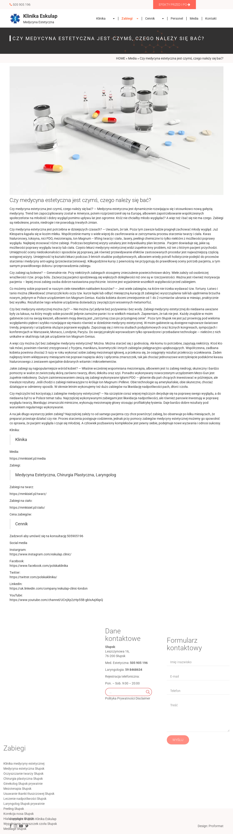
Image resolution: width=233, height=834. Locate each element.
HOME (120, 58)
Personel (177, 18)
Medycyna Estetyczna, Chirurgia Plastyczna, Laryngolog (65, 475)
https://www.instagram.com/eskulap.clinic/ (40, 554)
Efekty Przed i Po (173, 4)
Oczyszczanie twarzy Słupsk (23, 807)
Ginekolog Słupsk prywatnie (23, 817)
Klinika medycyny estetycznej (23, 797)
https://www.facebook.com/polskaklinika (39, 565)
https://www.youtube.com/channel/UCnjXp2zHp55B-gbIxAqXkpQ (56, 600)
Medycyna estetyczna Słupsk (23, 802)
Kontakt (211, 18)
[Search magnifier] (148, 721)
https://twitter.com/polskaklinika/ (33, 577)
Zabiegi (127, 18)
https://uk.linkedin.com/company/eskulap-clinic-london (49, 588)
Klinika (101, 18)
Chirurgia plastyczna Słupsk (23, 812)
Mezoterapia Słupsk (17, 822)
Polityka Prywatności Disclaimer (127, 727)
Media (194, 18)
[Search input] (126, 721)
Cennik (150, 18)
